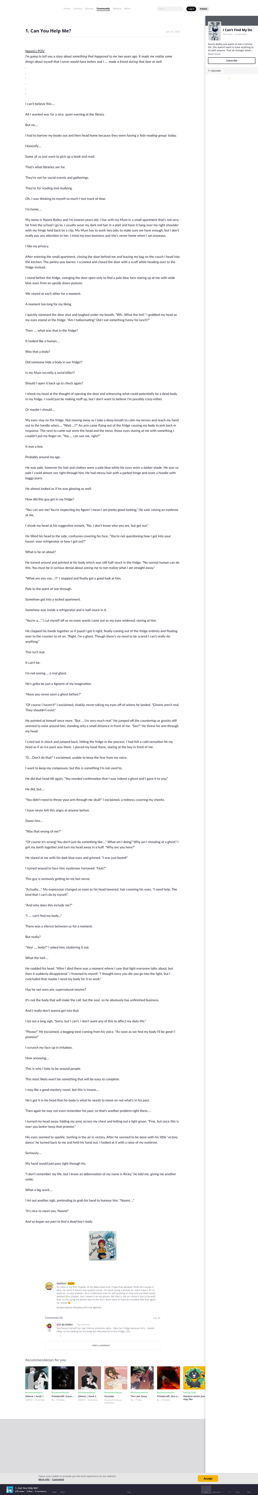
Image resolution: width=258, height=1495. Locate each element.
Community (103, 8)
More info (44, 1479)
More (128, 8)
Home (67, 8)
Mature (117, 8)
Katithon (61, 1283)
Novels (89, 8)
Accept (208, 1478)
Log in (191, 9)
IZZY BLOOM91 (65, 1324)
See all (156, 1318)
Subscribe (231, 60)
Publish (203, 9)
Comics (78, 8)
